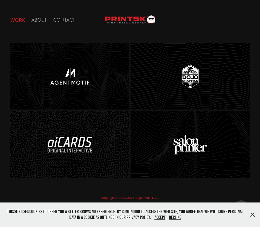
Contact (64, 20)
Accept (160, 217)
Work (17, 19)
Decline (175, 217)
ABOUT (39, 20)
